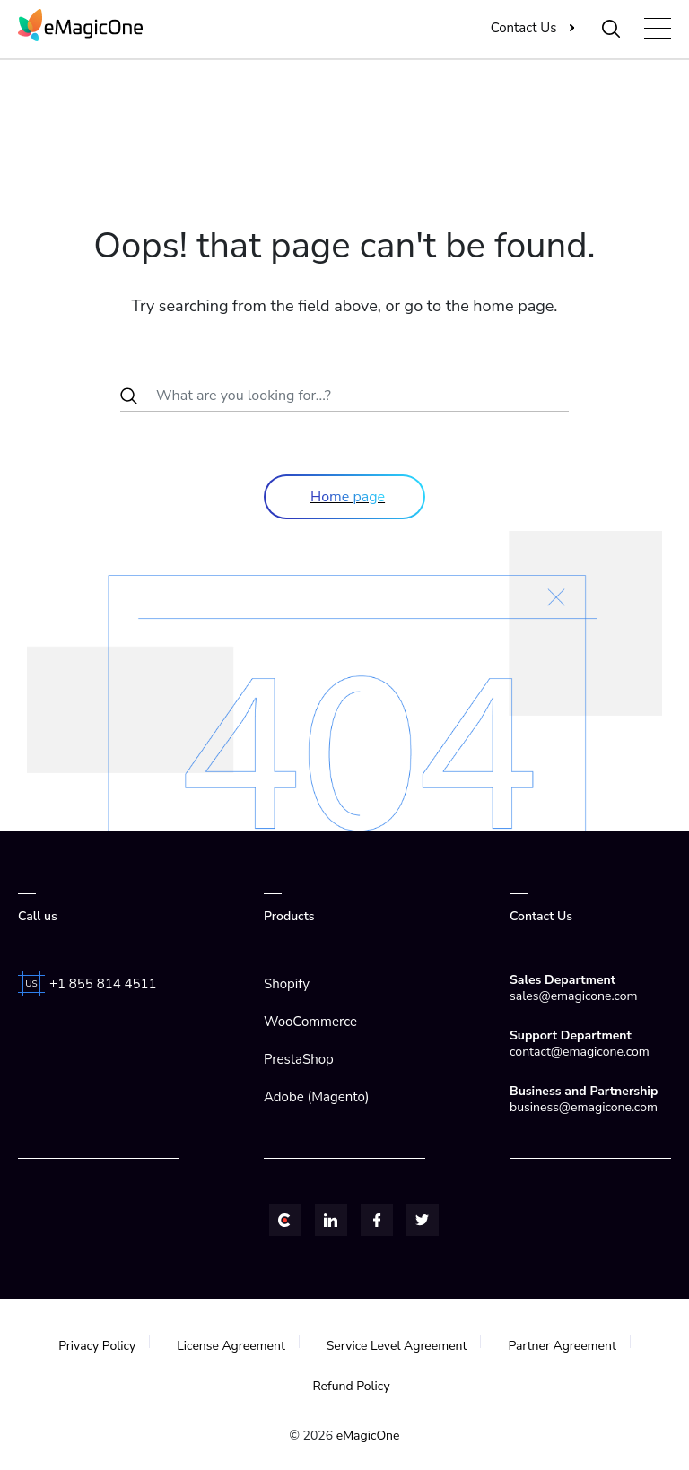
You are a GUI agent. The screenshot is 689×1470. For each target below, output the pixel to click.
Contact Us (524, 28)
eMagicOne (368, 1435)
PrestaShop (299, 1059)
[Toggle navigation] (657, 28)
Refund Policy (350, 1386)
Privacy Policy (96, 1345)
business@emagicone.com (584, 1107)
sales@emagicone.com (573, 996)
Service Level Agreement (397, 1345)
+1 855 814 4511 (103, 984)
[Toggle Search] (611, 27)
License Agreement (231, 1345)
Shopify (287, 984)
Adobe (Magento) (316, 1097)
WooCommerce (310, 1022)
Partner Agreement (563, 1345)
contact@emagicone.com (580, 1051)
